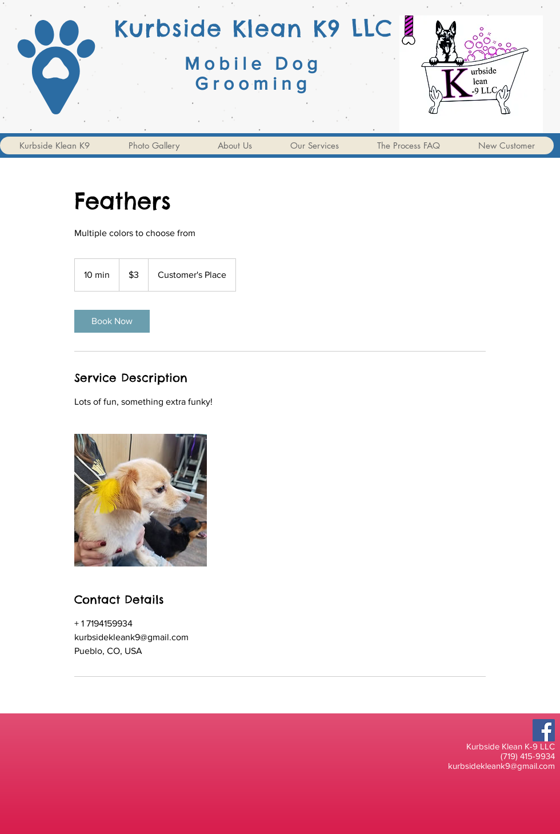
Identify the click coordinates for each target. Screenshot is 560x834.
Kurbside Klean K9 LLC (253, 28)
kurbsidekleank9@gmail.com (501, 766)
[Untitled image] (140, 500)
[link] (112, 321)
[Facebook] (544, 730)
